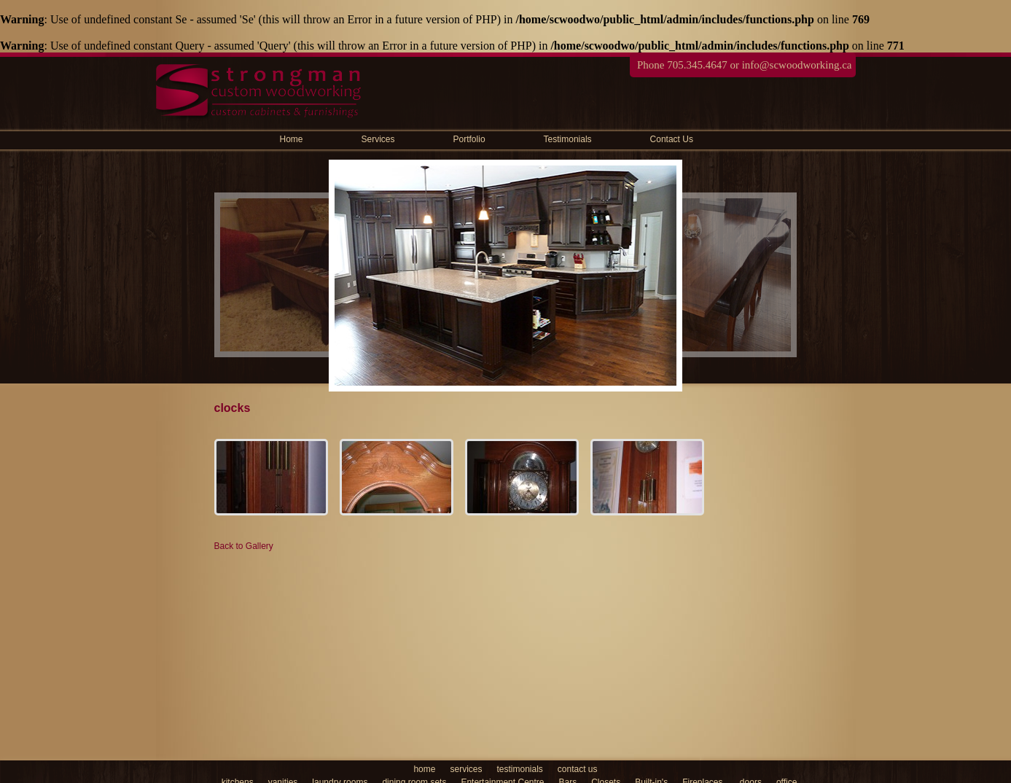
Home (291, 139)
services (466, 769)
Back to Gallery (243, 546)
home (424, 769)
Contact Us (671, 139)
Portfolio (469, 139)
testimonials (519, 769)
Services (378, 139)
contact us (578, 769)
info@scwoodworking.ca (797, 65)
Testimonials (568, 139)
